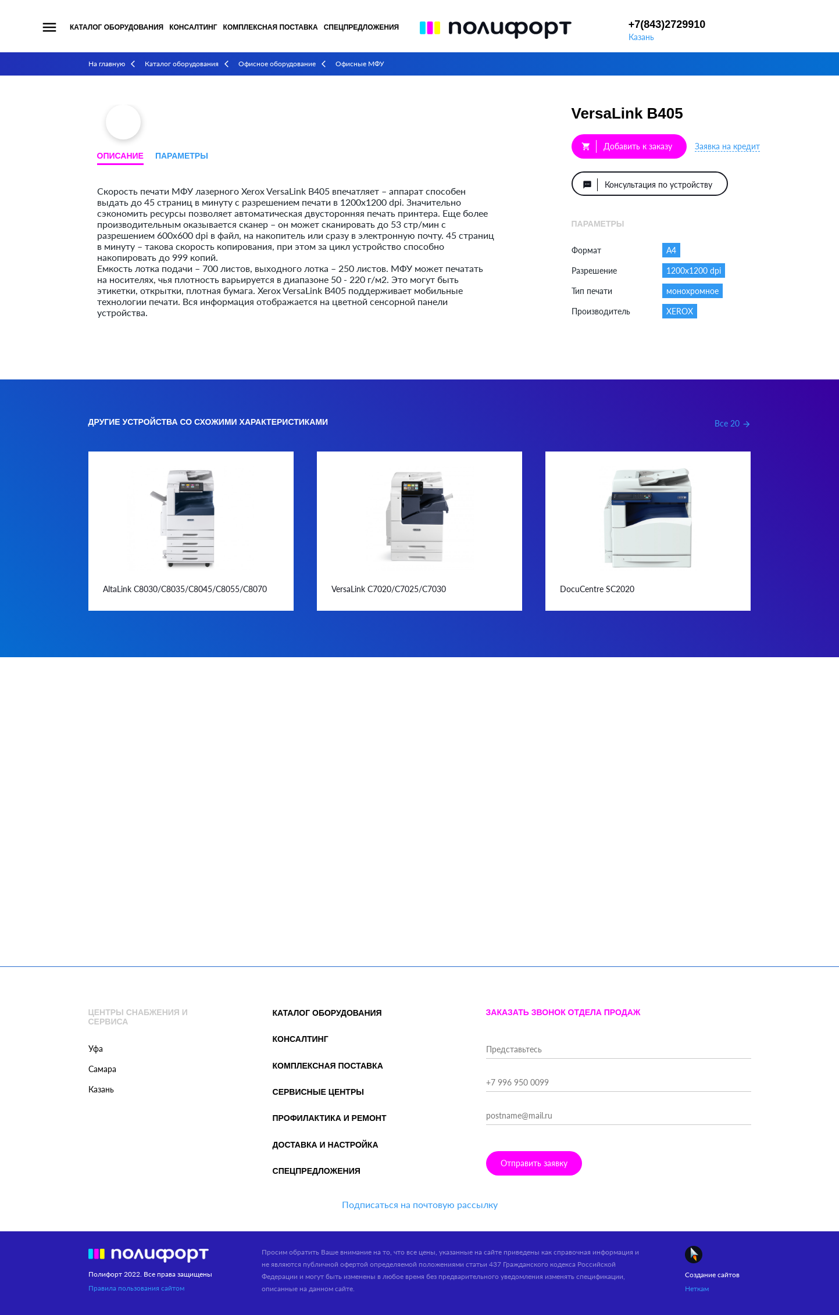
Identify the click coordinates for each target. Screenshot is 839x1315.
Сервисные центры (318, 1092)
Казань (641, 37)
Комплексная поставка (270, 27)
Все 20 (733, 423)
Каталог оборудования (116, 27)
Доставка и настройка (326, 1144)
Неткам (697, 1288)
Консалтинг (193, 27)
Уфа (95, 1049)
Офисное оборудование (277, 63)
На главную (106, 63)
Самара (102, 1069)
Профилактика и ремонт (330, 1118)
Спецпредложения (361, 27)
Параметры (181, 155)
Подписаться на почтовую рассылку (420, 1204)
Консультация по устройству (647, 184)
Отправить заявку (534, 1163)
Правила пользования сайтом (136, 1288)
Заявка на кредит (727, 146)
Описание (120, 155)
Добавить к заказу (626, 146)
